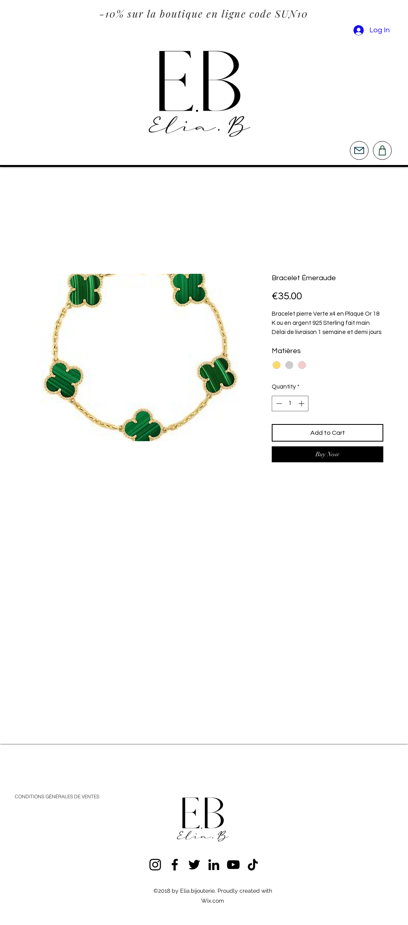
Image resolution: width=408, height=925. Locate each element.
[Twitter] (194, 864)
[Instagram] (155, 864)
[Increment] (302, 403)
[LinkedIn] (214, 864)
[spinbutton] (290, 403)
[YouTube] (233, 864)
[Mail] (359, 150)
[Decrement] (278, 403)
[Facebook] (174, 864)
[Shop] (382, 150)
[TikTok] (253, 864)
